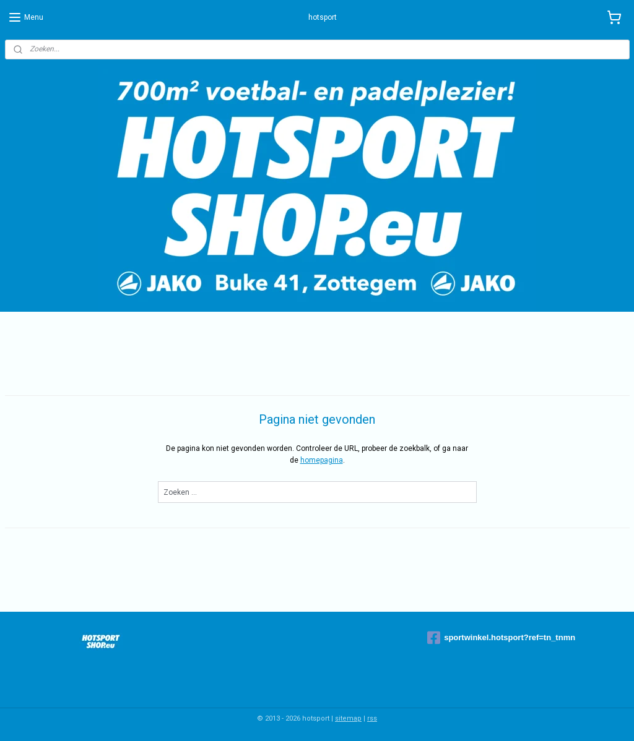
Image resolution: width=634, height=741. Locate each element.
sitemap (348, 718)
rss (372, 718)
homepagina (321, 460)
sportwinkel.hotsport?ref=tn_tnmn (501, 637)
